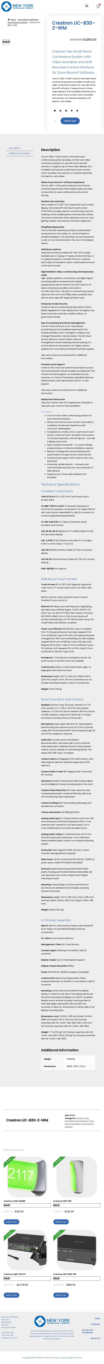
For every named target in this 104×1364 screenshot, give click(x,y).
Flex (87, 1118)
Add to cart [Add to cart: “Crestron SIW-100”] (61, 1222)
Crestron (80, 1118)
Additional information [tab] (19, 153)
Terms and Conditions (87, 1331)
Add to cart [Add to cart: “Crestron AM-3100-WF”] (61, 1295)
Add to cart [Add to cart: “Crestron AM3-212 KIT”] (11, 1295)
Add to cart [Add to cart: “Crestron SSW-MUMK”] (11, 1222)
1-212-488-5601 (7, 1335)
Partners (95, 1324)
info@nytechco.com (9, 1338)
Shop (97, 1318)
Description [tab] (14, 148)
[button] (87, 6)
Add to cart (70, 120)
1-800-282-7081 (7, 1332)
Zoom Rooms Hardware (28, 19)
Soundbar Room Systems (76, 1121)
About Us (95, 1338)
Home (13, 19)
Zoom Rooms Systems (17, 22)
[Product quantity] (56, 121)
